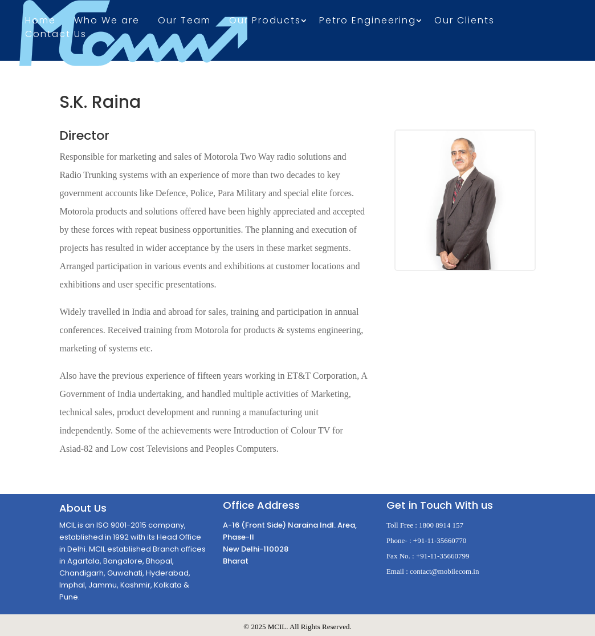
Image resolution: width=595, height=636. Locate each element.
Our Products (265, 22)
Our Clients (464, 22)
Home (40, 22)
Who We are (107, 22)
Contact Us (56, 35)
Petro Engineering (367, 22)
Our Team (184, 22)
